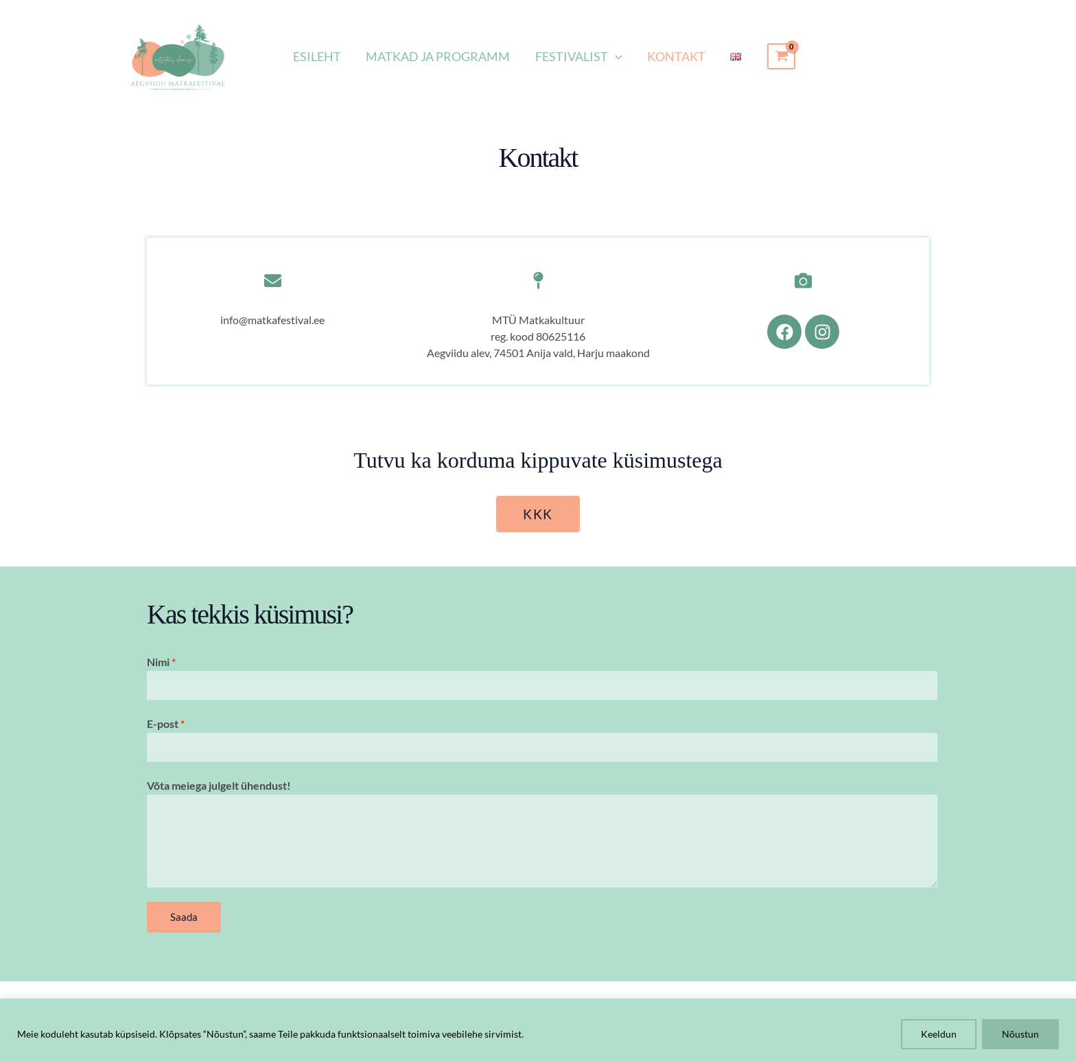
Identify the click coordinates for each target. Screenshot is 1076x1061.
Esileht (318, 56)
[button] (615, 56)
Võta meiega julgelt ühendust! (219, 785)
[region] (538, 1030)
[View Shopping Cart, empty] (781, 56)
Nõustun (1020, 1034)
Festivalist (578, 56)
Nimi (161, 662)
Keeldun (939, 1034)
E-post (166, 724)
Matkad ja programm (438, 56)
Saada (184, 917)
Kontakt (676, 56)
